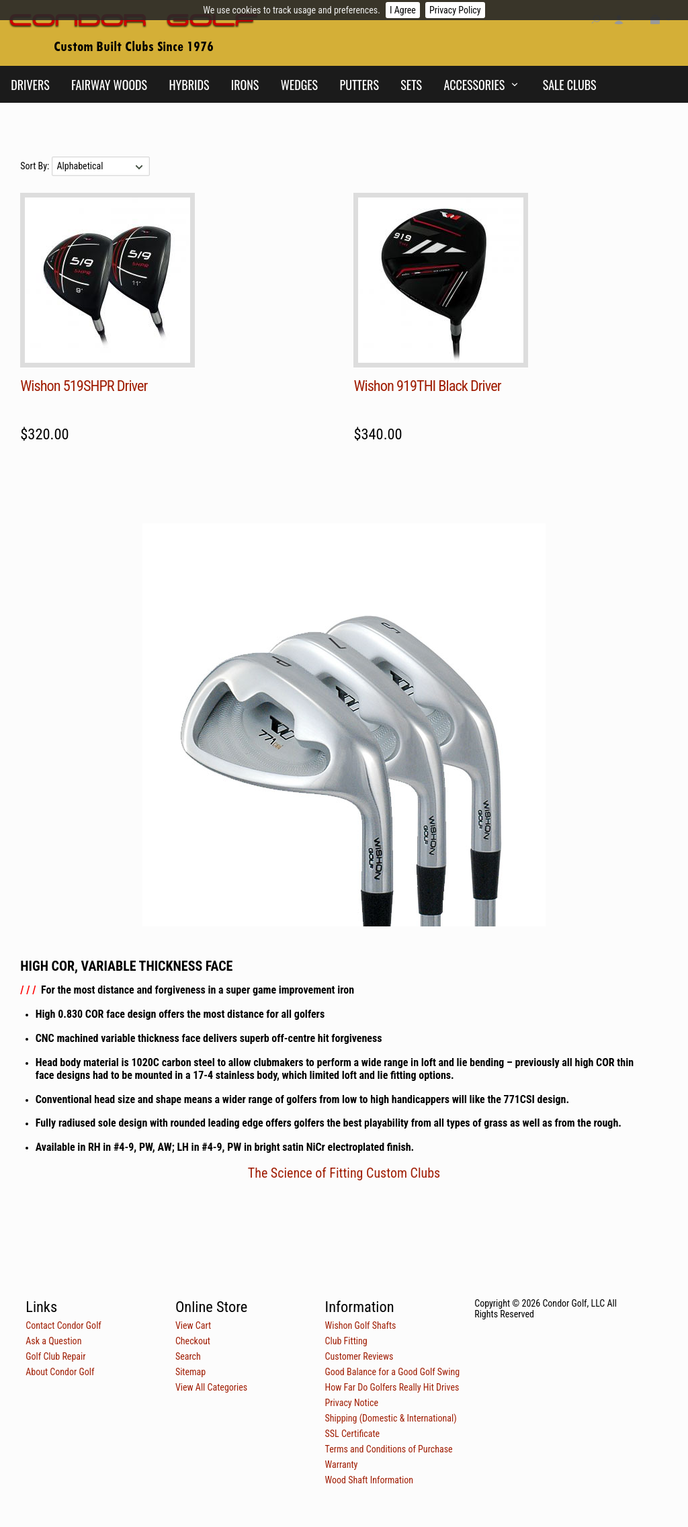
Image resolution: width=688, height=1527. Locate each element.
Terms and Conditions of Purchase (389, 1449)
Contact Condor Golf (63, 1325)
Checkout (192, 1341)
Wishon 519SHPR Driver (83, 385)
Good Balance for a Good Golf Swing (392, 1371)
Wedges (299, 84)
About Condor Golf (60, 1371)
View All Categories (211, 1387)
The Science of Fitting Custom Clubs (344, 1173)
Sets (411, 84)
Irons (245, 84)
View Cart (193, 1325)
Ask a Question (53, 1341)
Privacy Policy (455, 10)
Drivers (30, 84)
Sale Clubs (570, 84)
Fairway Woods (109, 84)
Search (188, 1356)
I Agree (403, 10)
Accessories (474, 84)
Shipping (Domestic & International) (391, 1418)
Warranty (341, 1464)
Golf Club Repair (55, 1356)
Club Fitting (346, 1341)
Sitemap (190, 1371)
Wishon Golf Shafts (360, 1325)
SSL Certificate (352, 1433)
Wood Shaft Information (369, 1480)
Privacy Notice (351, 1402)
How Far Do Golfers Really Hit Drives (392, 1387)
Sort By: (35, 166)
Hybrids (189, 84)
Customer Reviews (359, 1356)
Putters (359, 84)
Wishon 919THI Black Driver (427, 385)
